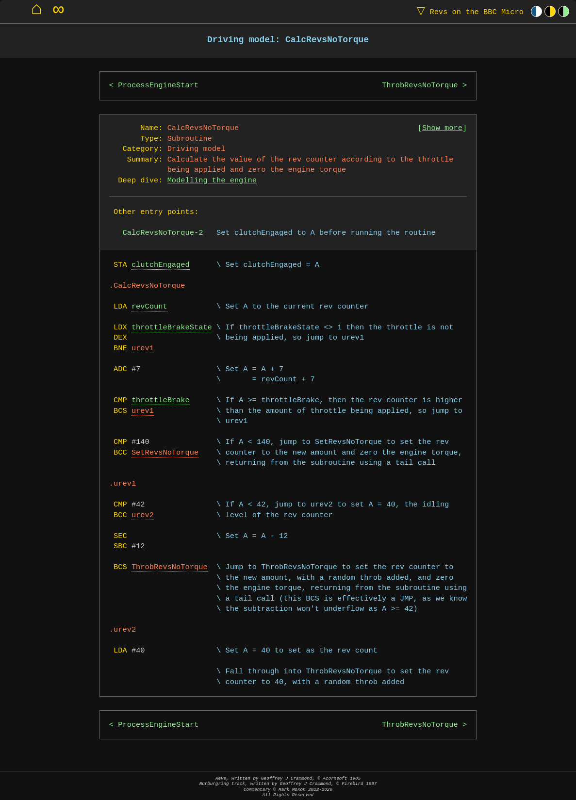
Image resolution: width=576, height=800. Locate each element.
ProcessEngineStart (158, 86)
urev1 (143, 348)
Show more (442, 128)
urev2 (143, 515)
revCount (149, 307)
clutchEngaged (161, 265)
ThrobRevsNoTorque (420, 86)
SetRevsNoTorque (165, 453)
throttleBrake (161, 400)
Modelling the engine (212, 181)
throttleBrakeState (172, 328)
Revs (468, 11)
